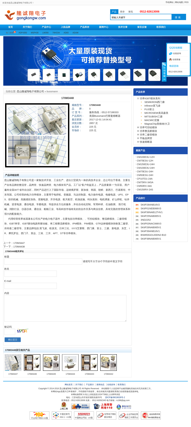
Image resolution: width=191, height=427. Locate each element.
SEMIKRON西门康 (154, 102)
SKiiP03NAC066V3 (151, 223)
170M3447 (19, 243)
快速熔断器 (146, 142)
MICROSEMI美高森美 (156, 113)
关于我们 (79, 384)
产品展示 (90, 384)
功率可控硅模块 (148, 127)
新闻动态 (100, 384)
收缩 (164, 72)
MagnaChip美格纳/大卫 (157, 123)
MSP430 (35, 33)
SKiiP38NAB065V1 (151, 238)
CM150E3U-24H (146, 164)
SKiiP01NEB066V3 (151, 208)
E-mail (7, 281)
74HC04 (56, 33)
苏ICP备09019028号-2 (115, 397)
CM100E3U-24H (146, 168)
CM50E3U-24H (145, 175)
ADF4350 (23, 33)
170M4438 (19, 246)
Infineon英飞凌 (152, 105)
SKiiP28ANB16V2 (150, 204)
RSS (186, 2)
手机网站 (169, 2)
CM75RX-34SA (145, 182)
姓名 (6, 269)
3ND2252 (146, 220)
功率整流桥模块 (148, 131)
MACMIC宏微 (151, 120)
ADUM (75, 33)
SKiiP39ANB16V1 (150, 231)
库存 (122, 11)
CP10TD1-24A (144, 178)
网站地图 (179, 2)
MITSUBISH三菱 (153, 116)
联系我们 (122, 384)
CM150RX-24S (145, 189)
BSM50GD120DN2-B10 (153, 235)
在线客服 (174, 59)
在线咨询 (111, 384)
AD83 (66, 33)
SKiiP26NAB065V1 (151, 227)
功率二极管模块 (148, 134)
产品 (114, 11)
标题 (6, 256)
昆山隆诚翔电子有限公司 (37, 15)
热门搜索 (10, 33)
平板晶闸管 (146, 138)
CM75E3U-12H (145, 160)
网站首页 (69, 384)
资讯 (130, 11)
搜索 (178, 17)
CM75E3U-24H (145, 171)
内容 (6, 293)
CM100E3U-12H (146, 157)
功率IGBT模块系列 (150, 98)
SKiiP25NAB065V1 (151, 216)
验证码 (8, 327)
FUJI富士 (149, 109)
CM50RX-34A (144, 186)
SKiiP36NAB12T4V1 (152, 212)
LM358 (45, 33)
